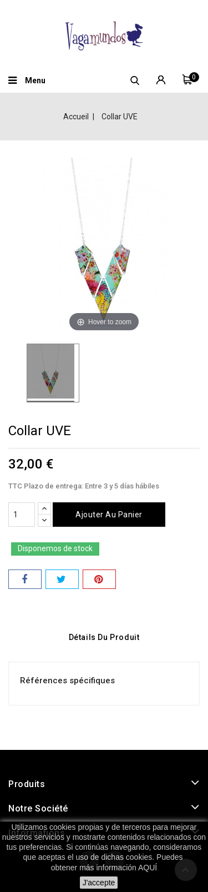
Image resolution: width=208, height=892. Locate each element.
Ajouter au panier (109, 514)
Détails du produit (104, 637)
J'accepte (99, 882)
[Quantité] (21, 514)
